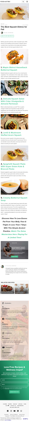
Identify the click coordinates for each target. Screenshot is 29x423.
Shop (7, 405)
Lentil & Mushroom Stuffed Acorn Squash (11, 133)
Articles (20, 404)
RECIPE (2, 23)
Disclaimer (6, 414)
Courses (5, 404)
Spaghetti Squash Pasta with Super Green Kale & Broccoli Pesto (13, 166)
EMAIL (3, 384)
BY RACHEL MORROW (11, 265)
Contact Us (13, 405)
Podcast (15, 404)
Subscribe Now (14, 391)
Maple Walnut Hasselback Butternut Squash (14, 68)
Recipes (10, 404)
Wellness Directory (14, 407)
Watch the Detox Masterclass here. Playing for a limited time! (14, 234)
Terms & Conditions (14, 414)
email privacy (7, 388)
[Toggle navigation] (27, 1)
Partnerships (20, 405)
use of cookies (8, 420)
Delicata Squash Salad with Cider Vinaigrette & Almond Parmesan (12, 101)
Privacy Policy (22, 414)
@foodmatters (8, 303)
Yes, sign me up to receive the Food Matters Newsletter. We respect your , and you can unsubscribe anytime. (15, 388)
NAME (3, 380)
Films (25, 404)
